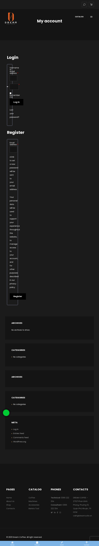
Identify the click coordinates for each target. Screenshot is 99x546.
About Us (10, 501)
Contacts (10, 508)
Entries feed (18, 433)
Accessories (34, 505)
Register (17, 296)
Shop (8, 505)
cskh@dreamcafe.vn (82, 515)
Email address (12, 143)
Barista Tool (34, 508)
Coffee (32, 497)
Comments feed (20, 437)
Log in (16, 102)
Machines (33, 501)
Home (9, 497)
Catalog (79, 17)
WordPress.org (19, 441)
